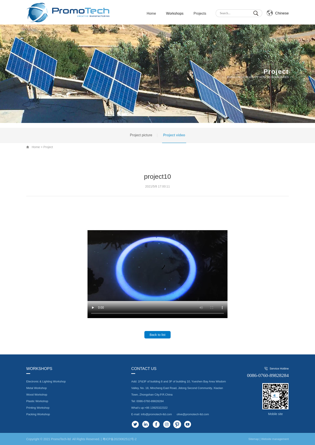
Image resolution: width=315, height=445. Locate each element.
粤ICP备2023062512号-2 (120, 439)
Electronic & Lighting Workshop (46, 381)
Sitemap (253, 439)
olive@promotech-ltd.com (193, 414)
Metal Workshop (36, 388)
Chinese (282, 13)
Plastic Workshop (37, 401)
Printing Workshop (37, 407)
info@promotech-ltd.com (156, 414)
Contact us (143, 368)
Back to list (158, 334)
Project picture (141, 139)
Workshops (175, 13)
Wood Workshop (36, 394)
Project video (174, 139)
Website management (275, 439)
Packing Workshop (38, 414)
